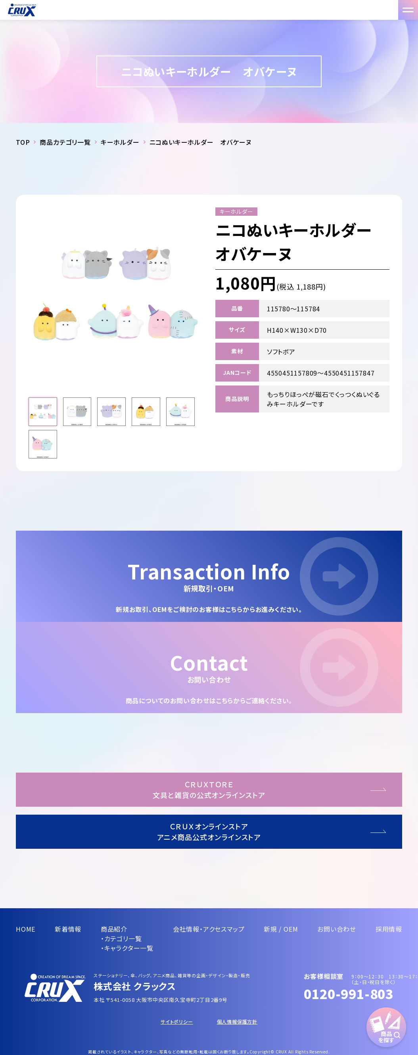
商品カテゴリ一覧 (65, 142)
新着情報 (68, 929)
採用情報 (389, 929)
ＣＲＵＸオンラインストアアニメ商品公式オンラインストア (209, 831)
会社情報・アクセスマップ (209, 929)
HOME (25, 929)
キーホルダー (120, 142)
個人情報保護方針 (237, 1021)
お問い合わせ (336, 929)
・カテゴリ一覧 (121, 938)
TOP (23, 142)
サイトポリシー (177, 1021)
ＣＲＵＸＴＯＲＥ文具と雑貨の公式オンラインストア (209, 789)
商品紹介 (114, 929)
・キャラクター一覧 (127, 948)
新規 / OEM (281, 929)
